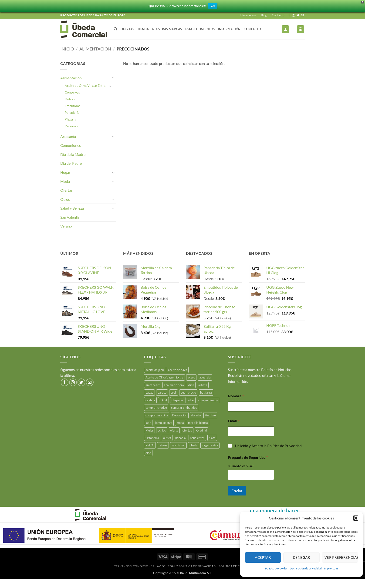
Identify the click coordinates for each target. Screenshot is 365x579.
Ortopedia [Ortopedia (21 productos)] (152, 438)
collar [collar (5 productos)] (190, 400)
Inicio (67, 48)
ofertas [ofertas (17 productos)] (187, 430)
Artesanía (68, 136)
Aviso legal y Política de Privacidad (186, 566)
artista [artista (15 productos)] (202, 385)
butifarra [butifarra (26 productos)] (206, 392)
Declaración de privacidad (306, 568)
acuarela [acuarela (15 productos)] (205, 377)
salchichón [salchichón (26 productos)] (178, 445)
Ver (212, 6)
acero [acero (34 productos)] (191, 377)
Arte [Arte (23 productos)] (191, 385)
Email (233, 420)
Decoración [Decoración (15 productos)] (179, 415)
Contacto (278, 15)
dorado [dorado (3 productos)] (196, 415)
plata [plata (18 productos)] (212, 438)
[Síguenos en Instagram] (293, 15)
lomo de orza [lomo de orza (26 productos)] (163, 423)
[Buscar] (115, 29)
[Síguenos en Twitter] (298, 15)
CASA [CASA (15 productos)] (163, 400)
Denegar (301, 557)
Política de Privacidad (284, 445)
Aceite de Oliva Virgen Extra (85, 85)
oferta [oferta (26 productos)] (174, 430)
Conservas (72, 92)
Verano (66, 226)
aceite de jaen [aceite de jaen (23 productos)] (154, 370)
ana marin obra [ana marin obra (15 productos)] (174, 385)
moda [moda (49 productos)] (180, 423)
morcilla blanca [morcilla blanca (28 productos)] (198, 423)
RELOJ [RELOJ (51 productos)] (149, 445)
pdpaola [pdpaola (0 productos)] (180, 438)
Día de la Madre (72, 154)
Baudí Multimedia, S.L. (196, 573)
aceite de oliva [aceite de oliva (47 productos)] (177, 370)
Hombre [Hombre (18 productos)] (210, 415)
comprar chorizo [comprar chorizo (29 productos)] (156, 407)
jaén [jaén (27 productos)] (148, 423)
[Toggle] (113, 77)
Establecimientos (200, 29)
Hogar (65, 172)
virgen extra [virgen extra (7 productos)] (210, 445)
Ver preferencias (341, 557)
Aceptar (263, 557)
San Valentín (70, 217)
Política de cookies (276, 568)
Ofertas (127, 29)
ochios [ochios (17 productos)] (162, 430)
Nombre (236, 396)
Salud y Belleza (72, 208)
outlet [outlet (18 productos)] (167, 438)
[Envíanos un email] (302, 15)
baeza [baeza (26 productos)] (149, 392)
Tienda (143, 29)
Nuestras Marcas (167, 29)
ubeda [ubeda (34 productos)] (193, 445)
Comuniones (70, 145)
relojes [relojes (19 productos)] (163, 445)
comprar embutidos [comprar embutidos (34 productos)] (184, 407)
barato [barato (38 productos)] (162, 392)
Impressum (331, 568)
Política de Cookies (235, 566)
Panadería (72, 112)
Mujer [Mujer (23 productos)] (149, 430)
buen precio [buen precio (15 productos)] (188, 392)
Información (248, 15)
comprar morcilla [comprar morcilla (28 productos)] (156, 415)
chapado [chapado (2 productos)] (177, 400)
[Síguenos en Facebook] (289, 15)
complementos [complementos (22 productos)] (208, 400)
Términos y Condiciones (134, 566)
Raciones (71, 126)
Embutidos (72, 106)
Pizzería (70, 119)
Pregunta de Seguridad (248, 457)
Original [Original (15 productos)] (201, 430)
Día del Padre (71, 163)
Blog (264, 15)
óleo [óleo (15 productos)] (148, 453)
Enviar (237, 490)
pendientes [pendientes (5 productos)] (197, 438)
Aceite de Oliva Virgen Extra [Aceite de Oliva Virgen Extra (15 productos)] (164, 377)
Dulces (70, 99)
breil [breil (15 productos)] (173, 392)
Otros (65, 199)
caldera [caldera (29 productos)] (150, 400)
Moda (65, 181)
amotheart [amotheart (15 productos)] (152, 385)
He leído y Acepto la (268, 445)
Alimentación (95, 48)
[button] (355, 518)
